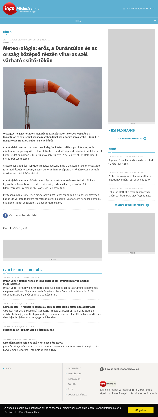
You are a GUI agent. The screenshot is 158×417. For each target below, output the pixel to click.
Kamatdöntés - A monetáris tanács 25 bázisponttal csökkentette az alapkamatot (49, 307)
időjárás (17, 228)
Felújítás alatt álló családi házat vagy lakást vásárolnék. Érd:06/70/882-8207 (129, 194)
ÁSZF (70, 389)
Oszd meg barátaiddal (23, 215)
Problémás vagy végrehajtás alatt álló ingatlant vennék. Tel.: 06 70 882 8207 (129, 178)
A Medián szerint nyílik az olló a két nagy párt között (33, 343)
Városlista (38, 9)
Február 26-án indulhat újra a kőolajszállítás (28, 330)
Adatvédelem (74, 373)
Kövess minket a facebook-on (122, 369)
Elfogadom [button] (140, 410)
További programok (129, 138)
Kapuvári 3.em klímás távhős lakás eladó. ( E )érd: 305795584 (131, 162)
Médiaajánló (74, 368)
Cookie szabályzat (78, 395)
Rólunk (72, 384)
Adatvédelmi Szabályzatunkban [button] (22, 412)
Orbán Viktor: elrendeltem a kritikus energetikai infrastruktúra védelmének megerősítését (46, 282)
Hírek (78, 21)
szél (25, 228)
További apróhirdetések (130, 205)
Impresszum (74, 379)
